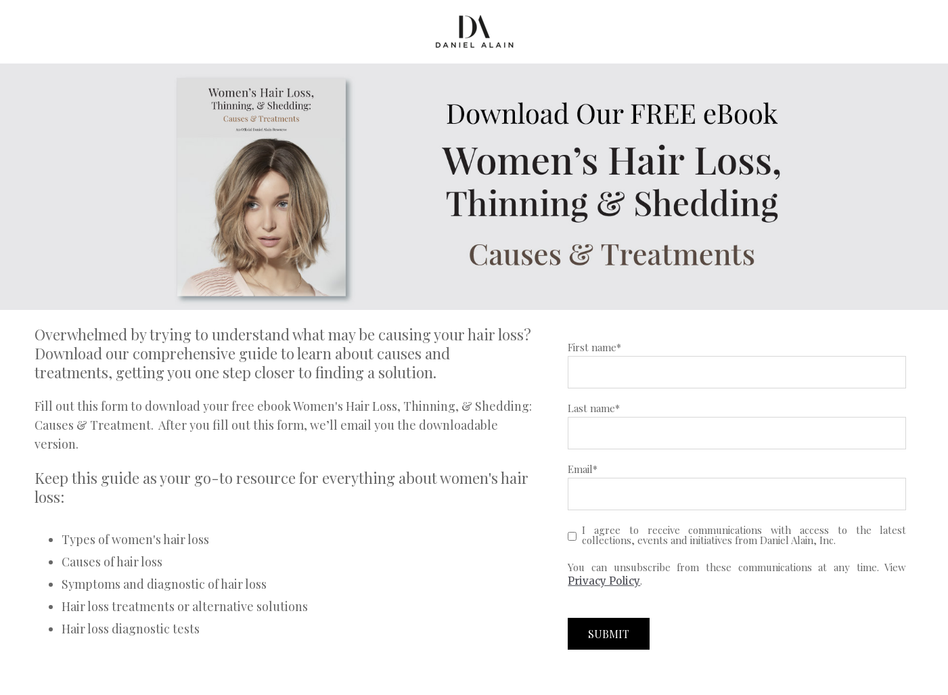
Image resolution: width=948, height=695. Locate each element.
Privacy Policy (604, 581)
